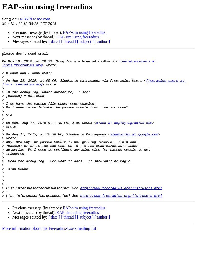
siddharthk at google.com (134, 151)
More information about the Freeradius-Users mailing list (49, 257)
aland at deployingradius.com (124, 137)
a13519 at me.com (35, 19)
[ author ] (102, 41)
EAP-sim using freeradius (84, 32)
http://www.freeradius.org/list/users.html (121, 215)
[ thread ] (68, 41)
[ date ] (54, 41)
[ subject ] (85, 41)
